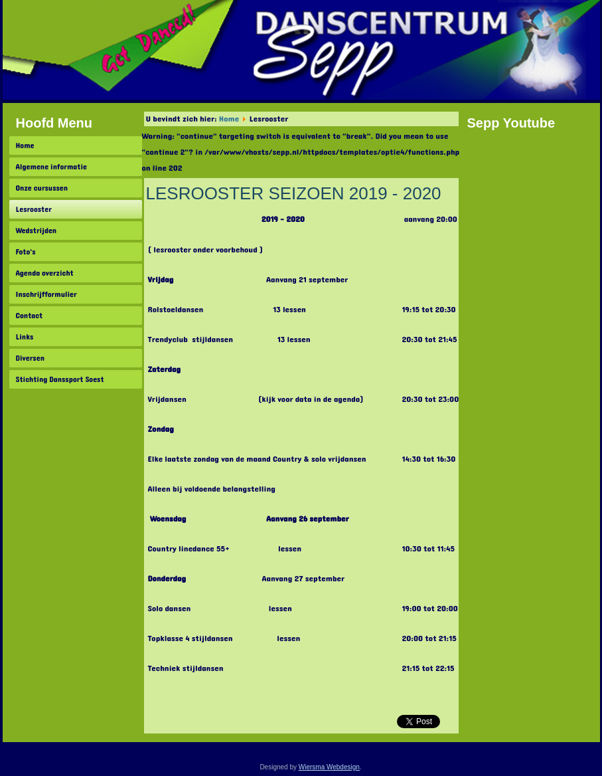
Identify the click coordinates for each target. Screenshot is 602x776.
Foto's (26, 251)
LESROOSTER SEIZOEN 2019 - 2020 (293, 193)
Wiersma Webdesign (329, 767)
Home (25, 145)
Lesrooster (34, 209)
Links (25, 337)
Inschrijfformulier (46, 294)
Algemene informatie (52, 166)
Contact (29, 315)
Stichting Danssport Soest (60, 379)
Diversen (30, 358)
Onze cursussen (42, 188)
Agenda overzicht (45, 273)
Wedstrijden (36, 230)
